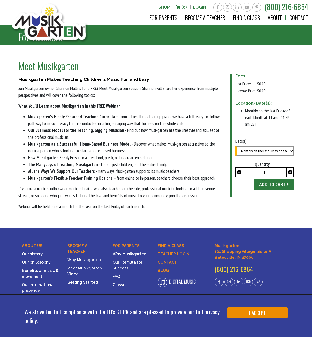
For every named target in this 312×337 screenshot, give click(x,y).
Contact (298, 17)
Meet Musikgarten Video (84, 271)
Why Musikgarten (84, 260)
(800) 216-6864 (286, 6)
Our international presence (38, 287)
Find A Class (171, 245)
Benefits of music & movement (40, 273)
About (275, 17)
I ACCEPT (257, 313)
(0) (181, 7)
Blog (163, 270)
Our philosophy (36, 262)
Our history (32, 254)
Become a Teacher (205, 17)
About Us (32, 245)
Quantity (262, 164)
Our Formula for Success (127, 265)
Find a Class (246, 17)
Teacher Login (173, 254)
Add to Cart (274, 184)
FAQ (116, 276)
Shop (164, 7)
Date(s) (240, 141)
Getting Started (82, 282)
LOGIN (199, 7)
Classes (120, 284)
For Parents (163, 17)
